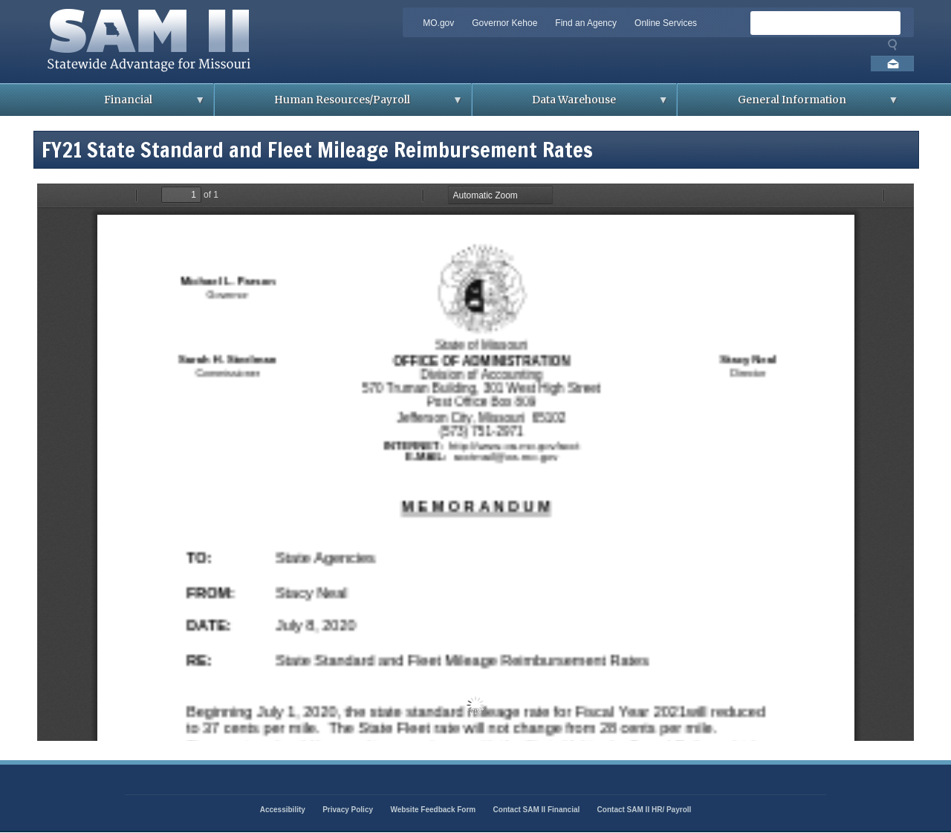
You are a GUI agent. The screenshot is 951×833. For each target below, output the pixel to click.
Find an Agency (586, 23)
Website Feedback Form (433, 810)
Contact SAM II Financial (536, 810)
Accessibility (282, 810)
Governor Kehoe (504, 23)
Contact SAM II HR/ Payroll (644, 810)
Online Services (665, 23)
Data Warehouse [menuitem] (571, 104)
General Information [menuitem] (788, 104)
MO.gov (438, 23)
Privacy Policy (347, 810)
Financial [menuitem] (125, 104)
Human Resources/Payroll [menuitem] (339, 104)
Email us (892, 63)
